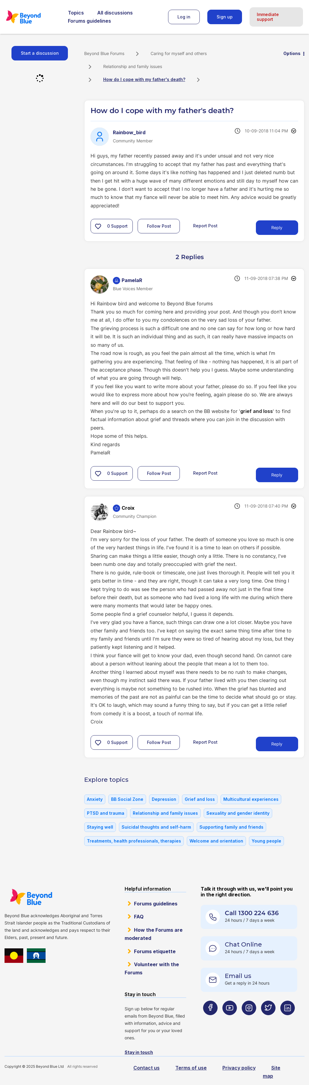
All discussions (115, 13)
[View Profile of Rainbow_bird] (129, 132)
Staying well (100, 827)
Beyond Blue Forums (32, 17)
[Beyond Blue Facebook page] (210, 1019)
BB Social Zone (127, 799)
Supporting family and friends (231, 827)
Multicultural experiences (251, 799)
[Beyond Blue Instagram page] (249, 1019)
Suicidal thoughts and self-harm (156, 827)
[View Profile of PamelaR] (132, 280)
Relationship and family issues (132, 66)
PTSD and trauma (105, 813)
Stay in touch (139, 1052)
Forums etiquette (155, 951)
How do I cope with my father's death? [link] (144, 79)
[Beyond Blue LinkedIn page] (287, 1019)
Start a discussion (40, 53)
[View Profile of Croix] (128, 508)
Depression (164, 799)
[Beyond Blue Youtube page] (229, 1019)
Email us (238, 975)
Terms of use (191, 1068)
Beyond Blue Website (31, 897)
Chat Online (243, 944)
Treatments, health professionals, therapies (134, 840)
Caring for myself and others (179, 53)
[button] (98, 226)
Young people (266, 840)
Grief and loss (200, 799)
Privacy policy (239, 1068)
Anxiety (95, 799)
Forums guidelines (89, 21)
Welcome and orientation (216, 840)
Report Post (205, 225)
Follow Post (159, 226)
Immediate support (268, 17)
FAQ (139, 917)
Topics (76, 13)
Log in (183, 16)
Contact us (146, 1068)
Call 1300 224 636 (252, 913)
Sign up (225, 16)
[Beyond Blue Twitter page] (268, 1019)
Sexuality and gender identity (237, 813)
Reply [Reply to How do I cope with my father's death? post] (276, 227)
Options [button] (292, 53)
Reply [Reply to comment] (276, 474)
